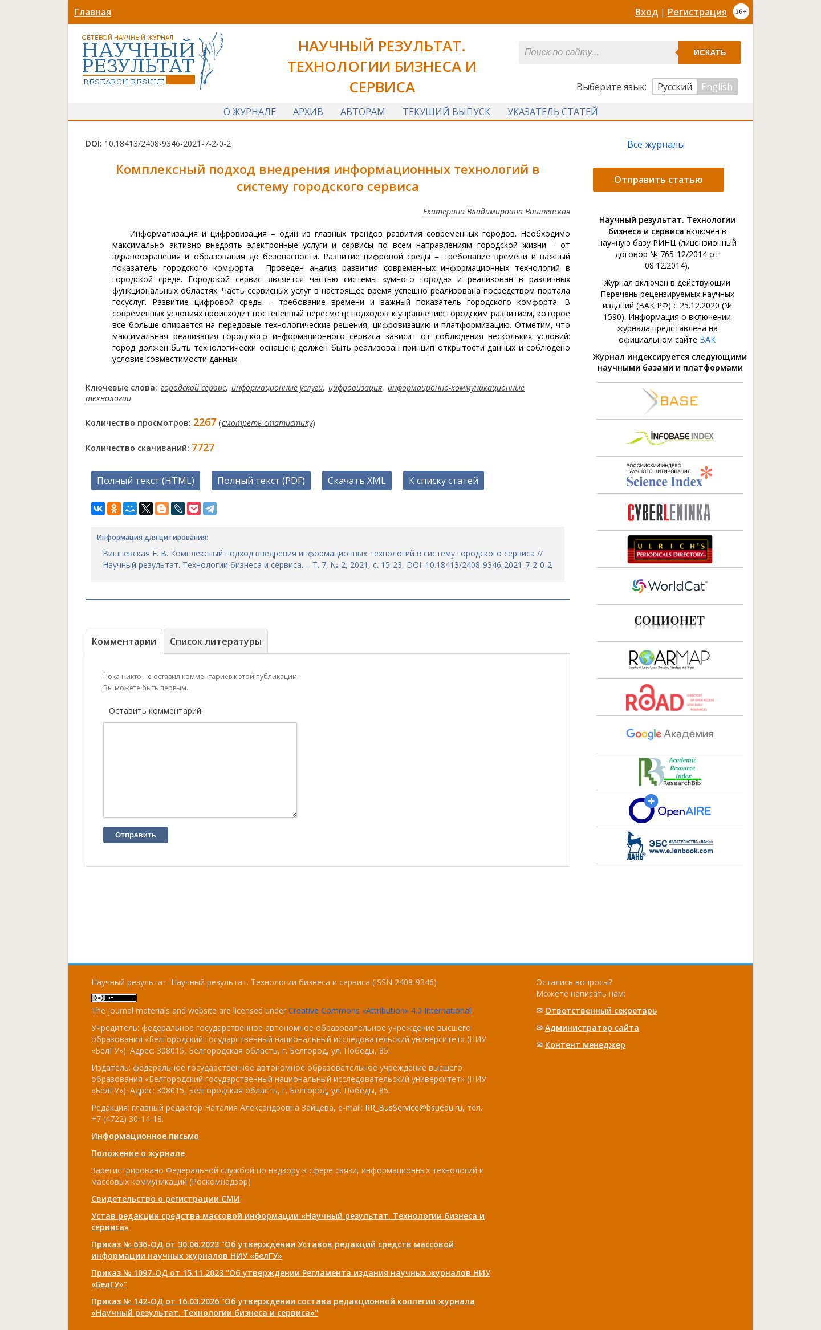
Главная (92, 12)
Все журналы (656, 143)
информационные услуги (277, 386)
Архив (308, 110)
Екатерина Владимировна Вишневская (496, 210)
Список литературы (216, 641)
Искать (710, 52)
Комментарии (124, 641)
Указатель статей (552, 110)
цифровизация (355, 386)
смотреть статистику (267, 422)
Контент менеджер (585, 1044)
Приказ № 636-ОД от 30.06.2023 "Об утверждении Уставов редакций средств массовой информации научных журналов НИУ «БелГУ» (272, 1250)
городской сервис (193, 386)
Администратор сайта (592, 1027)
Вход (646, 12)
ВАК (708, 338)
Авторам (362, 110)
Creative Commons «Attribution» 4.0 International (379, 1010)
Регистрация (697, 12)
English (717, 86)
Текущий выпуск (446, 110)
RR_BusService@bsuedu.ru (413, 1107)
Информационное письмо (145, 1135)
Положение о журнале (138, 1153)
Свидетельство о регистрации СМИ (165, 1198)
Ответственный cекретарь (601, 1010)
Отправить (135, 851)
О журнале (249, 110)
